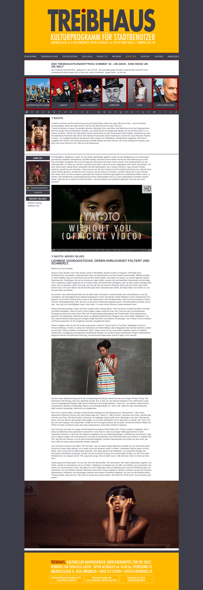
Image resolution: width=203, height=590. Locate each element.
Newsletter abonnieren (136, 579)
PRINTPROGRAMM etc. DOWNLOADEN (66, 579)
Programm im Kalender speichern (101, 579)
